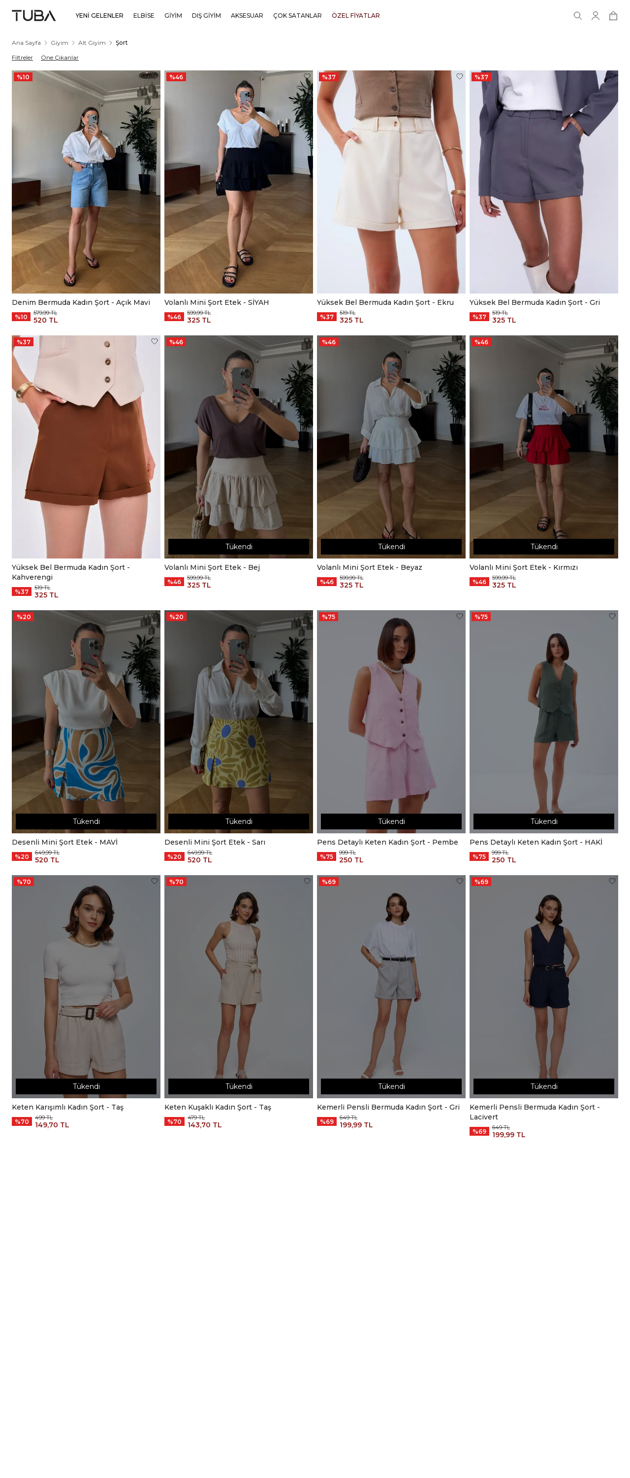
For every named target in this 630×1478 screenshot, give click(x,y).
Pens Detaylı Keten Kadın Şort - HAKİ (536, 842)
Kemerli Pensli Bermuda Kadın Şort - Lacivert (535, 1112)
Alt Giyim (92, 42)
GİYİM (173, 16)
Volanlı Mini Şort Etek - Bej (212, 567)
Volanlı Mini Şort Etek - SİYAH (216, 302)
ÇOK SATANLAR (297, 16)
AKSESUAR (247, 16)
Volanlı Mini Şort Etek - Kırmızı (524, 567)
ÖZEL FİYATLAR (356, 16)
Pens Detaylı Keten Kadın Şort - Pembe (387, 842)
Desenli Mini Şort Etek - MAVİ (65, 842)
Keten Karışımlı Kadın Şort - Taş (68, 1107)
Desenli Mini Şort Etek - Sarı (214, 842)
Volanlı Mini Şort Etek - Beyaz (369, 567)
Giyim (59, 42)
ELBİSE (144, 16)
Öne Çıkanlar (60, 58)
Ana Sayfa (26, 42)
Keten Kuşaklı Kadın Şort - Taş (217, 1107)
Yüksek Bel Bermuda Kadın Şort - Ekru (385, 302)
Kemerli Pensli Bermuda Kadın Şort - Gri (388, 1107)
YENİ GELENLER (100, 16)
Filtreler (22, 58)
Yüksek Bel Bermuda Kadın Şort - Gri (535, 302)
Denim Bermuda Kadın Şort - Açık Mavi (81, 302)
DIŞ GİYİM (206, 16)
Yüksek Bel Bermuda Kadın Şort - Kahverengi (71, 572)
